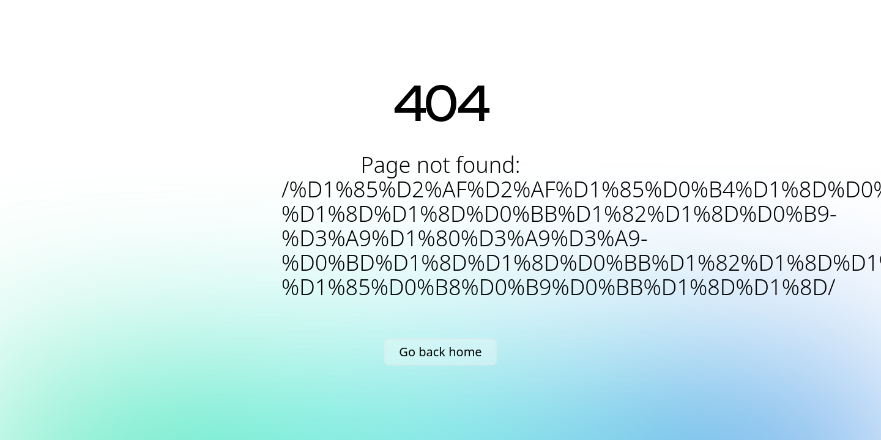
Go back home (440, 351)
